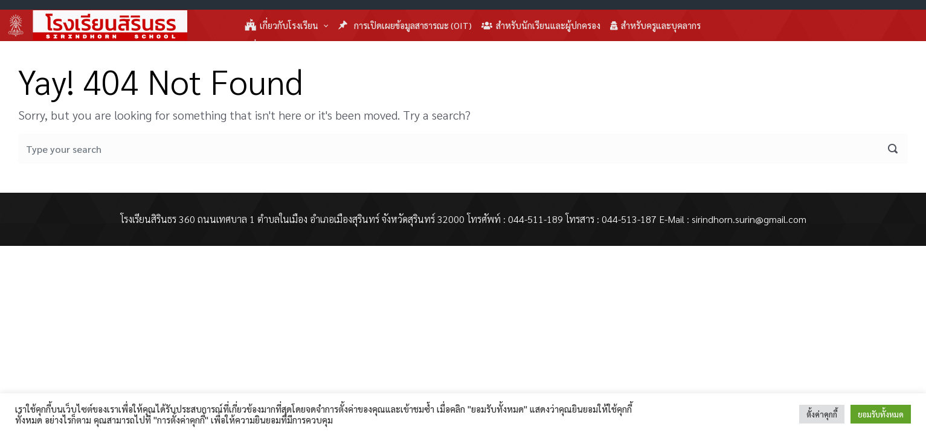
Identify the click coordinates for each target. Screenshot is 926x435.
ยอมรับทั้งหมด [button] (881, 414)
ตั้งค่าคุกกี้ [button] (821, 414)
